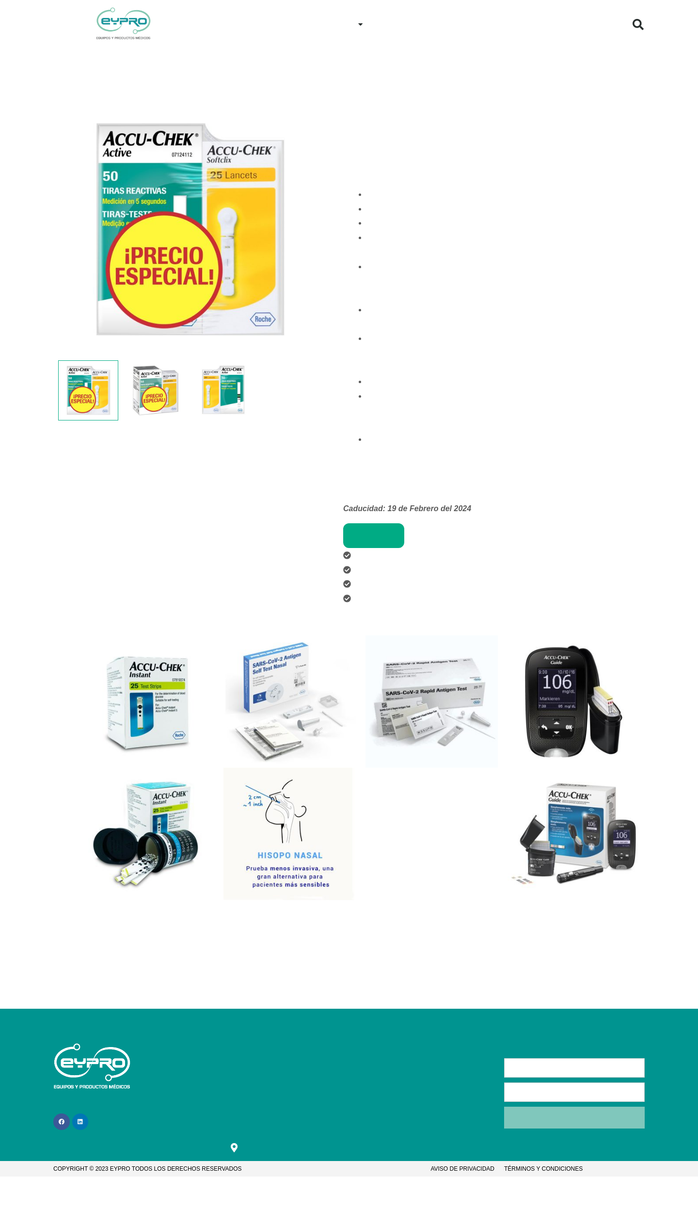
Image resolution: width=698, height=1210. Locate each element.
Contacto (477, 24)
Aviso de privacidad (462, 1169)
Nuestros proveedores (386, 89)
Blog (604, 24)
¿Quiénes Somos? (545, 24)
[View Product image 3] (223, 391)
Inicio (288, 24)
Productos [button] (340, 24)
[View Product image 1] (88, 391)
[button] (638, 24)
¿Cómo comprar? (412, 24)
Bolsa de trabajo (298, 1104)
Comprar (374, 536)
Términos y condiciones (543, 1169)
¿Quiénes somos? (231, 1084)
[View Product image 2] (156, 391)
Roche (424, 89)
